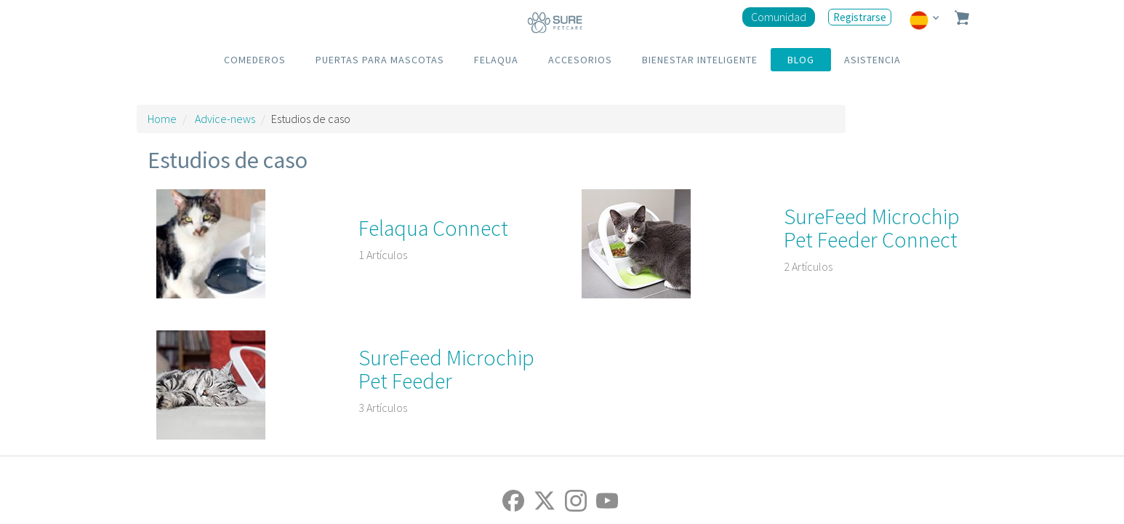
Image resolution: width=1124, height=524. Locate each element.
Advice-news (225, 118)
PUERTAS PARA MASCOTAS (380, 59)
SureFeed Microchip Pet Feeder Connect (872, 227)
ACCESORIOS (580, 59)
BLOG (800, 59)
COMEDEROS (255, 59)
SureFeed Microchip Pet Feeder (446, 369)
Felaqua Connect (433, 228)
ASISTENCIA (872, 59)
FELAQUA (496, 59)
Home (162, 118)
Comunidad (778, 16)
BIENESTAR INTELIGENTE (700, 59)
